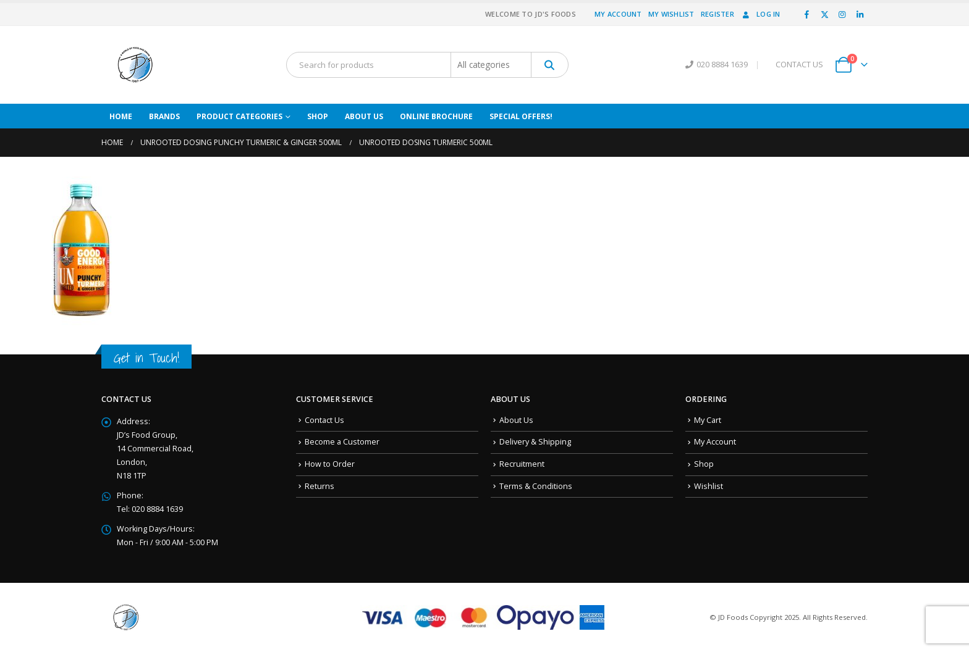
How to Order (330, 464)
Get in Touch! (146, 358)
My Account (618, 14)
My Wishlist (671, 14)
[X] (824, 14)
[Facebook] (807, 14)
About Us (364, 116)
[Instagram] (842, 14)
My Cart (707, 420)
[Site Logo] (135, 65)
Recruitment (521, 464)
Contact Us (324, 420)
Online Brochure (436, 116)
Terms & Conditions (535, 486)
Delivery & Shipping (535, 442)
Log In (760, 14)
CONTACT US (799, 64)
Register (717, 14)
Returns (319, 486)
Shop (317, 116)
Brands (164, 116)
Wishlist (708, 486)
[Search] (549, 64)
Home (120, 116)
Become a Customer (342, 442)
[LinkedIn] (860, 14)
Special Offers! (520, 116)
